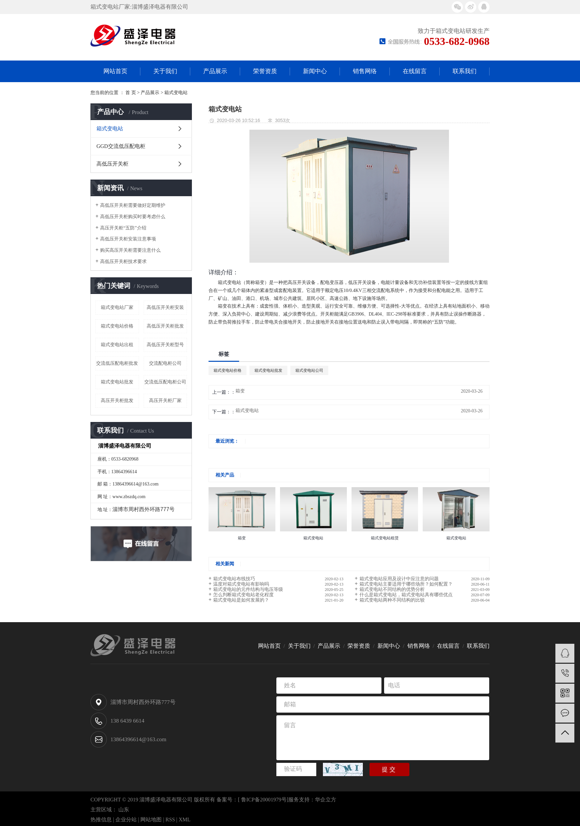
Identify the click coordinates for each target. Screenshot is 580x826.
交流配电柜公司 (165, 363)
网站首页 (115, 71)
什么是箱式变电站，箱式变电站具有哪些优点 (406, 594)
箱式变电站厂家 (117, 307)
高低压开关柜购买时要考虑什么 (132, 216)
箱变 (240, 391)
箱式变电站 (176, 92)
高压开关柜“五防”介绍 (123, 227)
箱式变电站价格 (117, 326)
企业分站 (126, 819)
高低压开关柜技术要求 (123, 261)
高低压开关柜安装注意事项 (128, 238)
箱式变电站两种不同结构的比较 (392, 600)
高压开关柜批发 (117, 400)
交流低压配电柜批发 (117, 363)
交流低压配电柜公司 (165, 381)
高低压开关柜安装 (165, 307)
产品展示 (215, 71)
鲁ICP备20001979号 (264, 799)
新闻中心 (315, 71)
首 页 (130, 92)
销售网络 (365, 71)
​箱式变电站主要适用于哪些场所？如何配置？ (406, 584)
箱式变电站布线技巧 (234, 578)
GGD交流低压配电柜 (120, 146)
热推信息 (101, 819)
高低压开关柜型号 (165, 344)
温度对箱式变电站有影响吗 (241, 584)
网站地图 (151, 819)
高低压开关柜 (112, 164)
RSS (170, 819)
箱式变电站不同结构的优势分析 (392, 589)
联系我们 (465, 71)
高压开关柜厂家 (165, 400)
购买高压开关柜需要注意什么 (130, 250)
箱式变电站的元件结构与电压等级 (248, 589)
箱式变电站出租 (117, 344)
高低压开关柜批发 (165, 326)
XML (185, 819)
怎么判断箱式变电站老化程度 (243, 594)
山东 (123, 809)
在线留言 (415, 71)
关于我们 (165, 71)
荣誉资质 (265, 71)
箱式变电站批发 (117, 381)
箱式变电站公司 (309, 370)
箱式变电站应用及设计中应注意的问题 (399, 578)
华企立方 (325, 799)
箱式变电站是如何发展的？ (241, 600)
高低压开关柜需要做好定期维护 (132, 205)
